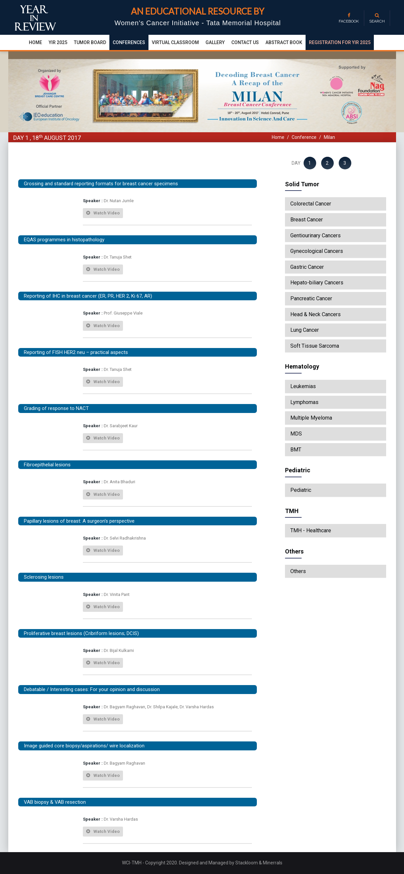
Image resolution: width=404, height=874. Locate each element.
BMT (295, 450)
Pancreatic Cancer (311, 299)
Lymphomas (304, 402)
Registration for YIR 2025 (340, 42)
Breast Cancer (306, 220)
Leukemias (303, 386)
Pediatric (300, 490)
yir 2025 (58, 42)
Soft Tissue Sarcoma (314, 346)
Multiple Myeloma (311, 418)
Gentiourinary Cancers (315, 236)
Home (35, 42)
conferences (129, 42)
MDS (296, 434)
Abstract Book (283, 42)
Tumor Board (90, 42)
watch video (103, 212)
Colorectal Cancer (310, 204)
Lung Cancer (304, 330)
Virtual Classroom (175, 42)
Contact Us (245, 42)
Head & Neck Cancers (315, 315)
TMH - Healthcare (310, 531)
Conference (304, 137)
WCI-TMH (132, 862)
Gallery (215, 42)
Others (298, 571)
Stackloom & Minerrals (258, 862)
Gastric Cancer (307, 267)
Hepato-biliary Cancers (316, 283)
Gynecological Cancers (316, 251)
